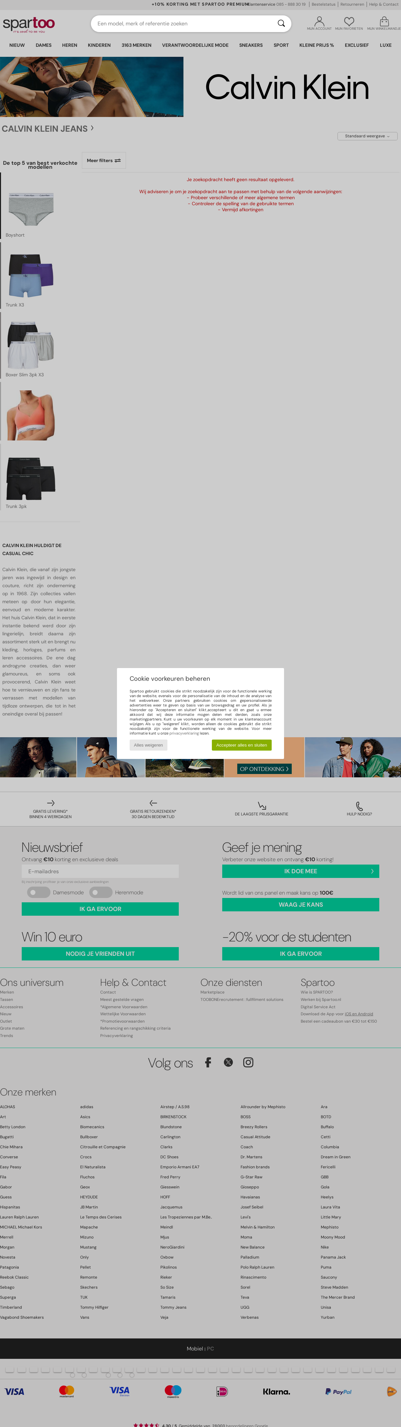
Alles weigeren (148, 745)
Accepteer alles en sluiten (241, 745)
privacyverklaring (184, 733)
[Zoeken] (281, 23)
